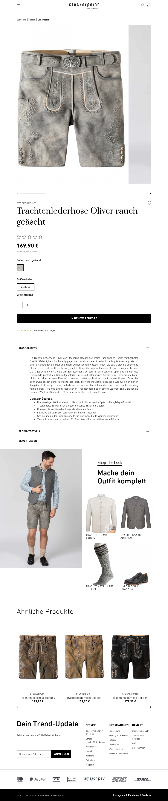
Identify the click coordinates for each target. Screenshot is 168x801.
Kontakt (89, 751)
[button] (18, 193)
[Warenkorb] (149, 5)
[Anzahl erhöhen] (35, 305)
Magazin (90, 764)
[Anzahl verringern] (19, 305)
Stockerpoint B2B (140, 731)
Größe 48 (25, 287)
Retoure (112, 740)
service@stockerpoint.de (98, 742)
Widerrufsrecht (116, 749)
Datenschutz (115, 744)
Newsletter (91, 746)
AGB (134, 743)
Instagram (119, 795)
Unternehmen (138, 747)
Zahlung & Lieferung (118, 735)
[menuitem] (22, 267)
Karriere (90, 755)
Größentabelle (25, 294)
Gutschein (90, 760)
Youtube (146, 795)
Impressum (114, 731)
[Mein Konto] (142, 5)
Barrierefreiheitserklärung (121, 753)
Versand (33, 252)
